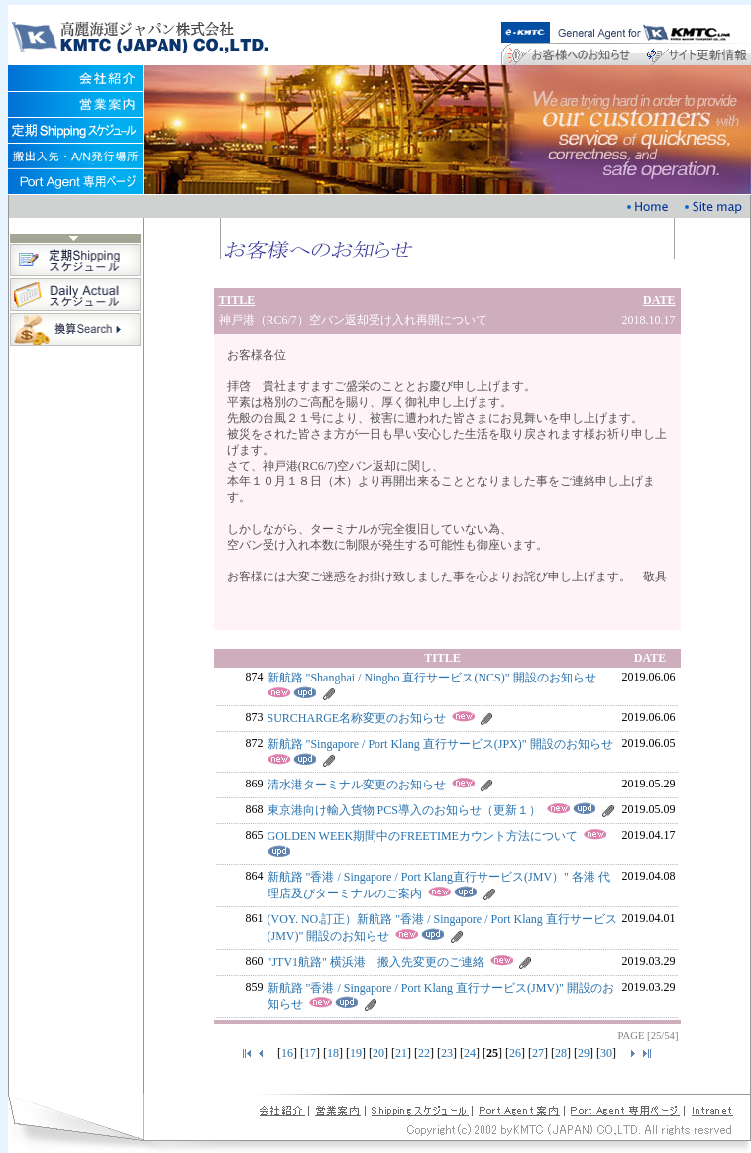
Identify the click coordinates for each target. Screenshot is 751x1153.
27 (538, 1053)
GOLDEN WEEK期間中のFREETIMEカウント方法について (423, 836)
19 (356, 1053)
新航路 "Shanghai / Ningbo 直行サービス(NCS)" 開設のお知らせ (432, 677)
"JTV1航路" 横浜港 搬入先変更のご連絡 (376, 962)
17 (310, 1053)
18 (333, 1053)
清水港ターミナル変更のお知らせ (357, 784)
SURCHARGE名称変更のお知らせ (357, 718)
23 (447, 1053)
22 (424, 1053)
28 (561, 1053)
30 (606, 1053)
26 (515, 1053)
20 (378, 1053)
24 (470, 1053)
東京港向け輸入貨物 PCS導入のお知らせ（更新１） (404, 810)
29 (584, 1053)
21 (401, 1053)
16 (287, 1053)
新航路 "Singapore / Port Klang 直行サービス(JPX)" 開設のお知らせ (440, 744)
